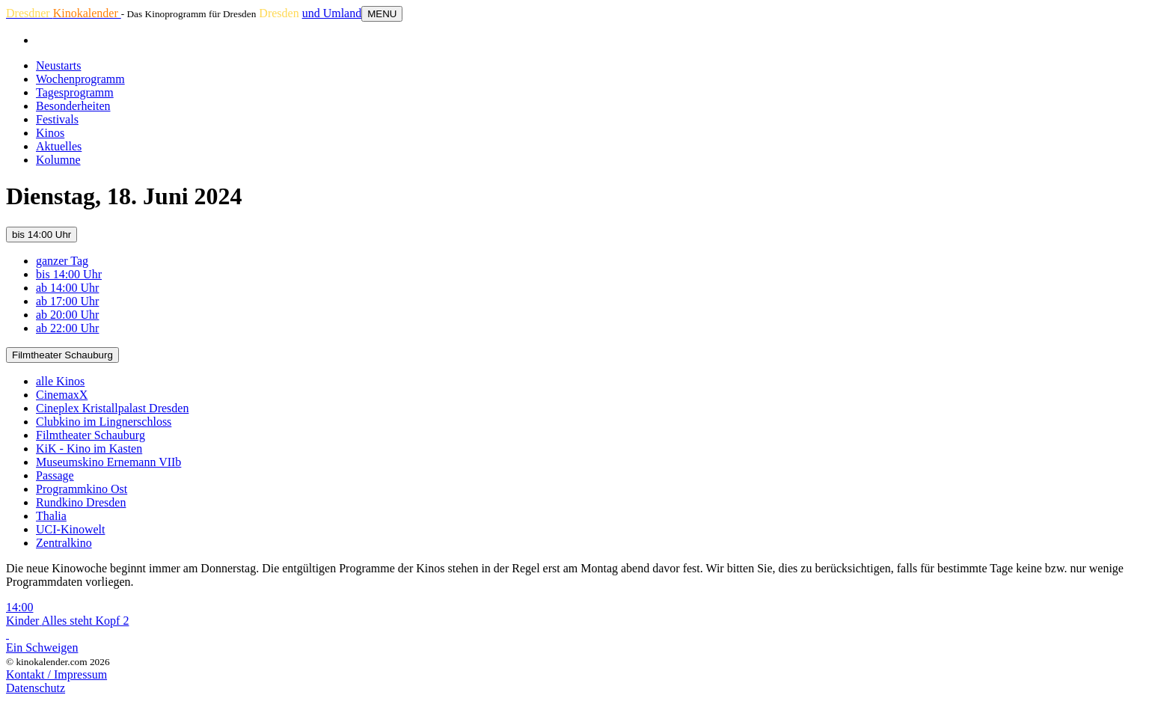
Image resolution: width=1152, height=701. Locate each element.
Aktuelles (59, 146)
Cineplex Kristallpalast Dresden (112, 408)
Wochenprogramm (80, 79)
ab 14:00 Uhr (67, 287)
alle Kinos (60, 381)
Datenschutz (35, 688)
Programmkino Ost (81, 489)
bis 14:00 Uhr (41, 234)
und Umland (332, 13)
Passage (55, 475)
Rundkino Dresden (81, 502)
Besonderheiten (73, 106)
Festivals (57, 119)
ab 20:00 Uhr (67, 314)
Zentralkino (64, 542)
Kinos (50, 132)
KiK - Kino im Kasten (89, 448)
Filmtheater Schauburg (62, 355)
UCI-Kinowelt (70, 529)
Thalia (51, 515)
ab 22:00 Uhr (67, 328)
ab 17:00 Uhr (67, 301)
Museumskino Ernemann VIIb (108, 462)
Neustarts (58, 65)
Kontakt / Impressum (56, 674)
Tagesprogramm (75, 92)
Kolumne (58, 159)
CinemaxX (62, 394)
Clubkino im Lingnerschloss (103, 421)
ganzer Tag (62, 260)
